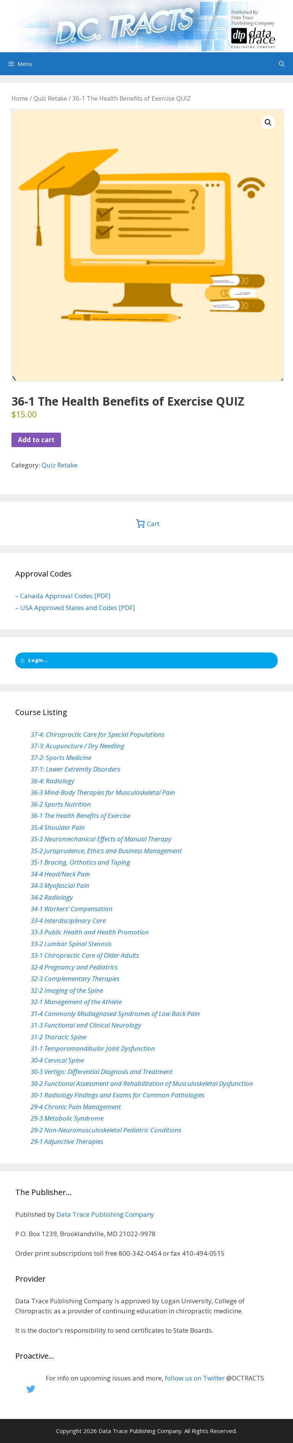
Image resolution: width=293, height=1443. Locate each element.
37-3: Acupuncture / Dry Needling (77, 745)
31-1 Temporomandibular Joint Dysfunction (93, 1048)
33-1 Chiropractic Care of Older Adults (85, 955)
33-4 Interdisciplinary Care (68, 920)
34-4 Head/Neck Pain (60, 874)
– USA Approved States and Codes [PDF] (75, 607)
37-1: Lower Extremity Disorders (75, 769)
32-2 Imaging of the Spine (67, 990)
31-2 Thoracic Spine (58, 1036)
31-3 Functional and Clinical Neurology (86, 1025)
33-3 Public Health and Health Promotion (90, 932)
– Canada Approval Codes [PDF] (63, 595)
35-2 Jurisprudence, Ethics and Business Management (106, 850)
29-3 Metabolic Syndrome (67, 1118)
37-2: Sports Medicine (61, 757)
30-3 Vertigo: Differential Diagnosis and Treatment (101, 1071)
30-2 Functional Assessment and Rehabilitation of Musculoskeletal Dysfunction (142, 1083)
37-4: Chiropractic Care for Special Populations (97, 734)
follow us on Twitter (195, 1378)
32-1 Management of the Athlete (76, 1001)
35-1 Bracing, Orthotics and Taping (80, 862)
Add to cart (36, 439)
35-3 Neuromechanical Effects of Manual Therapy (101, 838)
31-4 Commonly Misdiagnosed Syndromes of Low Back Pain (115, 1013)
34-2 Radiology (52, 897)
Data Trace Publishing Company (105, 1214)
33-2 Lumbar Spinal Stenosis (71, 943)
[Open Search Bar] (281, 63)
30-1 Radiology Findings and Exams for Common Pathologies (117, 1094)
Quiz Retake (50, 98)
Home (19, 98)
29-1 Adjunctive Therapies (67, 1141)
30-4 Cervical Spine (57, 1060)
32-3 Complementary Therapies (75, 978)
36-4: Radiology (52, 780)
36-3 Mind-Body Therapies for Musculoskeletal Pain (103, 792)
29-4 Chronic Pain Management (76, 1106)
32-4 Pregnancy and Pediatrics (74, 967)
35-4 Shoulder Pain (58, 827)
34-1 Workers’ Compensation (72, 908)
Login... (34, 660)
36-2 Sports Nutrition (61, 804)
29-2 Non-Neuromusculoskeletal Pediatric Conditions (106, 1130)
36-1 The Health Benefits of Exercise (80, 815)
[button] (268, 122)
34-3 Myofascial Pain (60, 885)
